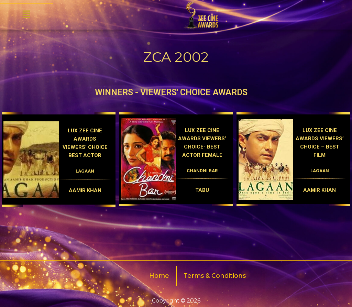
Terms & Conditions (215, 275)
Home (159, 275)
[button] (26, 14)
